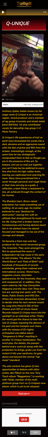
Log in (24, 419)
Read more (24, 393)
